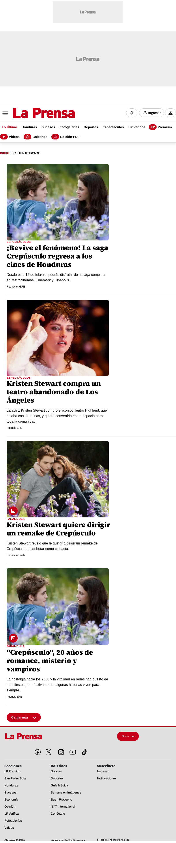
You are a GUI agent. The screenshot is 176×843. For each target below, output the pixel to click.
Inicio (4, 153)
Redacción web (16, 555)
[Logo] (33, 113)
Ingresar (154, 113)
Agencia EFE (14, 427)
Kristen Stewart (25, 153)
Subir (128, 736)
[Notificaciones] (131, 112)
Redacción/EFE (16, 286)
